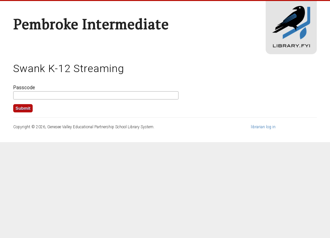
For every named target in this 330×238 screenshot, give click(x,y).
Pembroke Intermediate (91, 24)
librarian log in (263, 127)
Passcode (24, 87)
